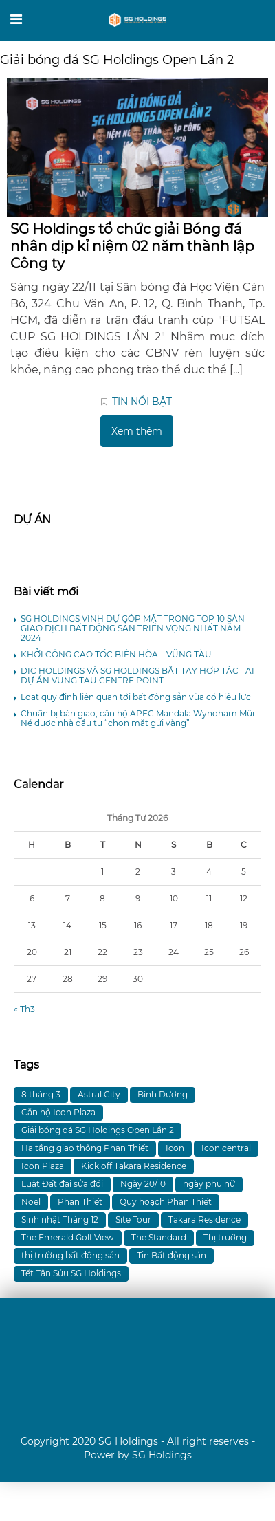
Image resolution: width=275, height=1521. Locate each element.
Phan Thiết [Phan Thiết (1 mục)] (80, 1201)
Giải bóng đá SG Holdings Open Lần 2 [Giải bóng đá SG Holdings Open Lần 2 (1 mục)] (97, 1130)
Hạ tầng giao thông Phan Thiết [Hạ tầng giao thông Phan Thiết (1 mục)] (84, 1148)
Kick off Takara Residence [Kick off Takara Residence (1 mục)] (133, 1166)
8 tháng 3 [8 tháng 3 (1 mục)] (40, 1094)
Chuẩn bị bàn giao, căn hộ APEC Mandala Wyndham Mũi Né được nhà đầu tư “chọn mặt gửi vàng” (137, 718)
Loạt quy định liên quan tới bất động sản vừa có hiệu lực (136, 697)
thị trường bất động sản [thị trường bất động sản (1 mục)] (70, 1255)
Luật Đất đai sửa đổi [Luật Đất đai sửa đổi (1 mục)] (62, 1184)
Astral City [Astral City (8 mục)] (99, 1094)
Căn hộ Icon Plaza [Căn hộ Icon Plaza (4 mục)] (58, 1112)
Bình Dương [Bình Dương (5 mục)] (163, 1094)
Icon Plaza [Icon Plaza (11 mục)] (42, 1166)
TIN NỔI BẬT (142, 401)
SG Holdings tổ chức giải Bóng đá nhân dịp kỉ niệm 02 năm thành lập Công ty (132, 246)
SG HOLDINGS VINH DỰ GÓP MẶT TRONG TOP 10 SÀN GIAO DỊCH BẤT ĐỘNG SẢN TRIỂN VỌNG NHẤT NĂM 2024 (133, 628)
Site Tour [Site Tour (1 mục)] (133, 1219)
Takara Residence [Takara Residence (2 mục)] (204, 1219)
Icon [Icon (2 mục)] (175, 1148)
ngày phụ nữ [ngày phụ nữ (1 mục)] (209, 1184)
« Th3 (24, 1009)
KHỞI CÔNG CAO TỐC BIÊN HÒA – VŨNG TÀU (116, 654)
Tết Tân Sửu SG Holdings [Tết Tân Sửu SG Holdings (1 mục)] (71, 1273)
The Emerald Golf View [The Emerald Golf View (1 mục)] (67, 1237)
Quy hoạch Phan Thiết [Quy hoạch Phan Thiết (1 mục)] (166, 1201)
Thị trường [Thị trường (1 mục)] (225, 1237)
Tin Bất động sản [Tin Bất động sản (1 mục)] (171, 1255)
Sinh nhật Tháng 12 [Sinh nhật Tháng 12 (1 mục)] (59, 1219)
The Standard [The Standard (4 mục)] (158, 1237)
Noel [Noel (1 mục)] (31, 1201)
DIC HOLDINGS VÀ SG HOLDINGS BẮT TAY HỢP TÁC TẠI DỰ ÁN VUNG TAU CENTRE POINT (137, 676)
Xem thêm (136, 431)
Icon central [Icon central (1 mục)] (226, 1148)
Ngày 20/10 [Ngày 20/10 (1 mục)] (143, 1184)
